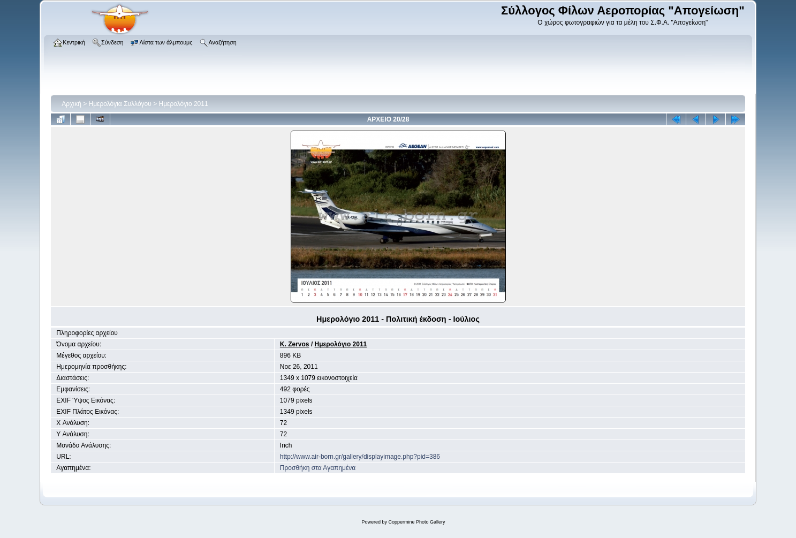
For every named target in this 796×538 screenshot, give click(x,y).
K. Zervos (294, 344)
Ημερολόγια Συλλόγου (120, 104)
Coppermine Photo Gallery (416, 522)
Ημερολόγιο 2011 (183, 104)
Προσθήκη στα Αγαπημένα (317, 468)
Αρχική (71, 104)
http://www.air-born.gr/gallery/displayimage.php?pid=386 (360, 456)
